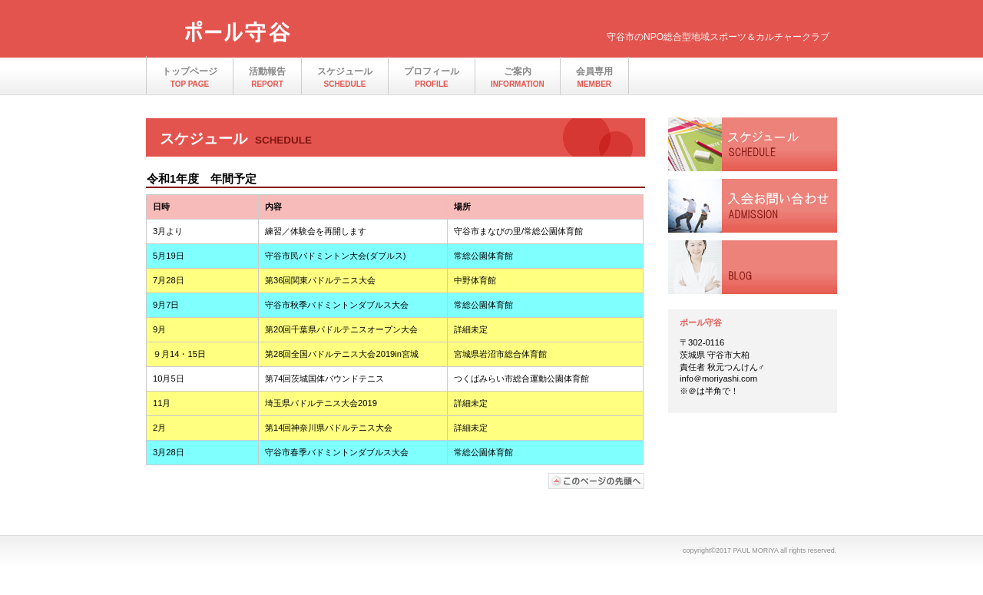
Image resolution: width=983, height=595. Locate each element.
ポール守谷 (307, 33)
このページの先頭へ (596, 481)
